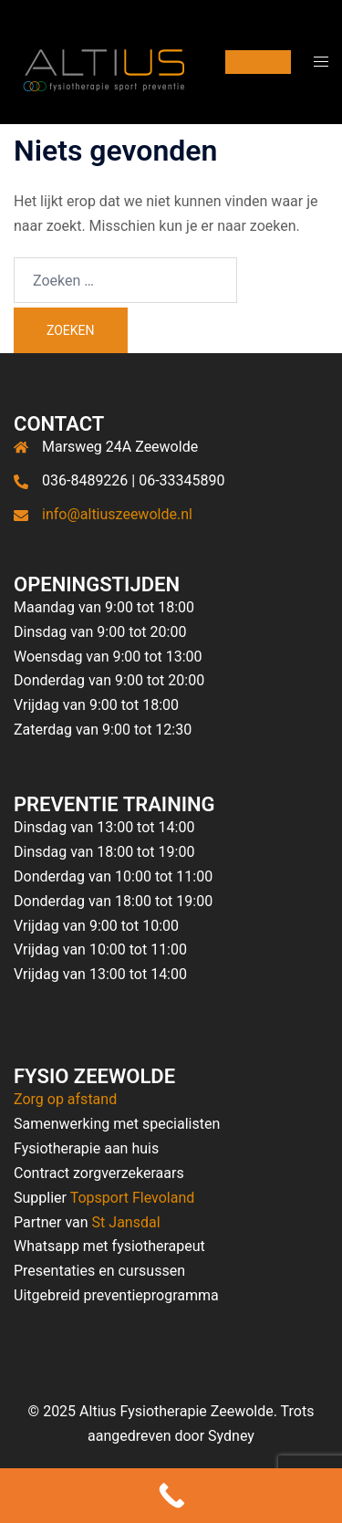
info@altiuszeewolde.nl (117, 514)
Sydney (231, 1436)
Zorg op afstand (65, 1099)
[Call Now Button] (171, 1495)
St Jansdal (126, 1222)
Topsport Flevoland (132, 1197)
